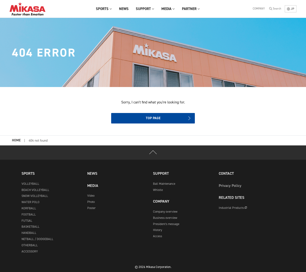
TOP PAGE (153, 118)
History (157, 230)
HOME (16, 140)
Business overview (165, 218)
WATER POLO (30, 202)
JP (290, 9)
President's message (166, 224)
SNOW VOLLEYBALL (35, 196)
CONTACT (226, 173)
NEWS (92, 173)
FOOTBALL (29, 214)
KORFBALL (29, 208)
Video (90, 196)
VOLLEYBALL (30, 184)
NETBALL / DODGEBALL (37, 239)
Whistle (158, 190)
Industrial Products (233, 208)
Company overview (165, 212)
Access (157, 236)
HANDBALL (29, 233)
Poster (91, 208)
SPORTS (28, 173)
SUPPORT (161, 173)
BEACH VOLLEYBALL (35, 190)
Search (277, 8)
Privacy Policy (230, 185)
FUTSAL (27, 221)
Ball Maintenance (164, 184)
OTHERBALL (30, 245)
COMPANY (259, 8)
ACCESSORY (30, 251)
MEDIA (92, 185)
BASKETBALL (30, 227)
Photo (91, 202)
